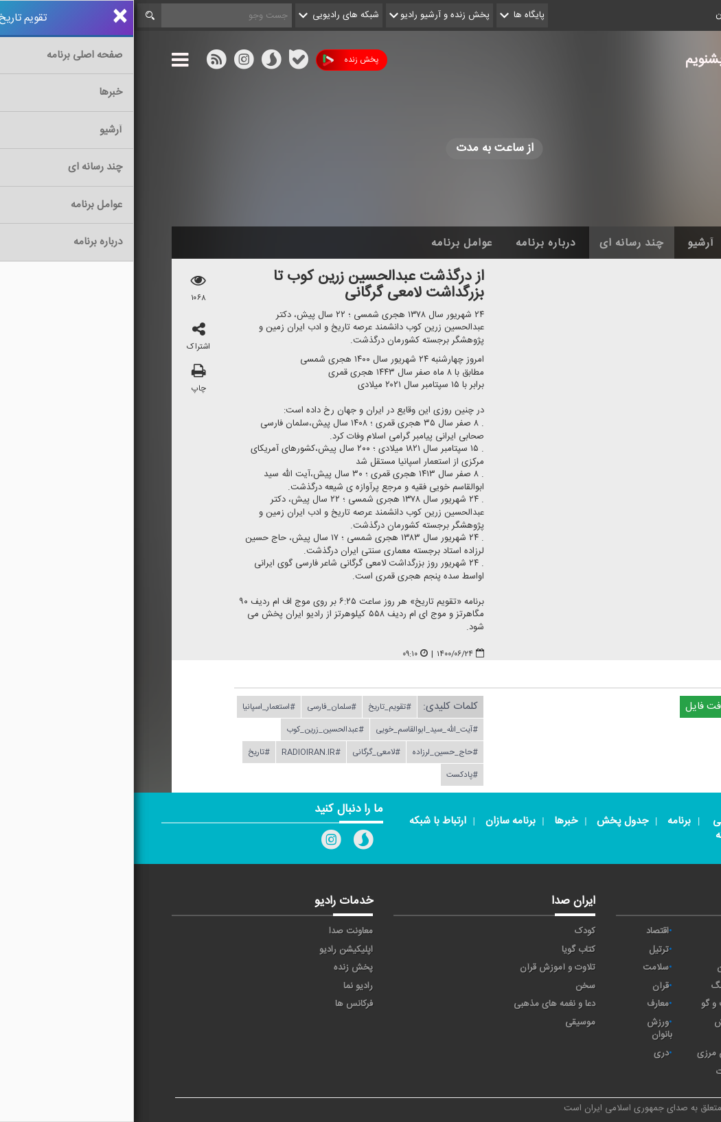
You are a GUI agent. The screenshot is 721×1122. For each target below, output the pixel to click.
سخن (451, 986)
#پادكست (328, 775)
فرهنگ (589, 986)
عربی (661, 1053)
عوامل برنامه (327, 243)
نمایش (657, 1022)
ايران (661, 949)
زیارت (592, 1071)
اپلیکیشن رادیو (212, 949)
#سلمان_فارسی (197, 707)
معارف (524, 1004)
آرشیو (566, 243)
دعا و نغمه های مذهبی (420, 1004)
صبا (663, 986)
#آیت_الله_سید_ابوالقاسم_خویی (293, 729)
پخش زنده (216, 60)
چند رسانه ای (498, 243)
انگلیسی (655, 1071)
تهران (660, 967)
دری (527, 1053)
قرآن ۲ (657, 1004)
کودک (451, 931)
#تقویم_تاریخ (255, 707)
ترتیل (525, 949)
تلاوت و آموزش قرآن (423, 967)
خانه (662, 243)
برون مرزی (582, 1053)
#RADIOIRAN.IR (177, 752)
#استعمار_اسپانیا (134, 707)
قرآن (526, 986)
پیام (595, 949)
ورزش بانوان (525, 1029)
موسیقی (446, 1022)
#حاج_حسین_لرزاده (311, 752)
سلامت (522, 967)
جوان (592, 967)
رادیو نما (224, 986)
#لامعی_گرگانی (242, 752)
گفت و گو (584, 1004)
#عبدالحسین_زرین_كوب (191, 729)
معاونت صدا (217, 931)
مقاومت (655, 931)
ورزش (591, 1022)
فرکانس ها (220, 1004)
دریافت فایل (583, 706)
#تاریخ (125, 752)
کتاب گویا (444, 949)
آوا (597, 931)
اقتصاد (523, 931)
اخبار (616, 243)
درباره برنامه (412, 243)
